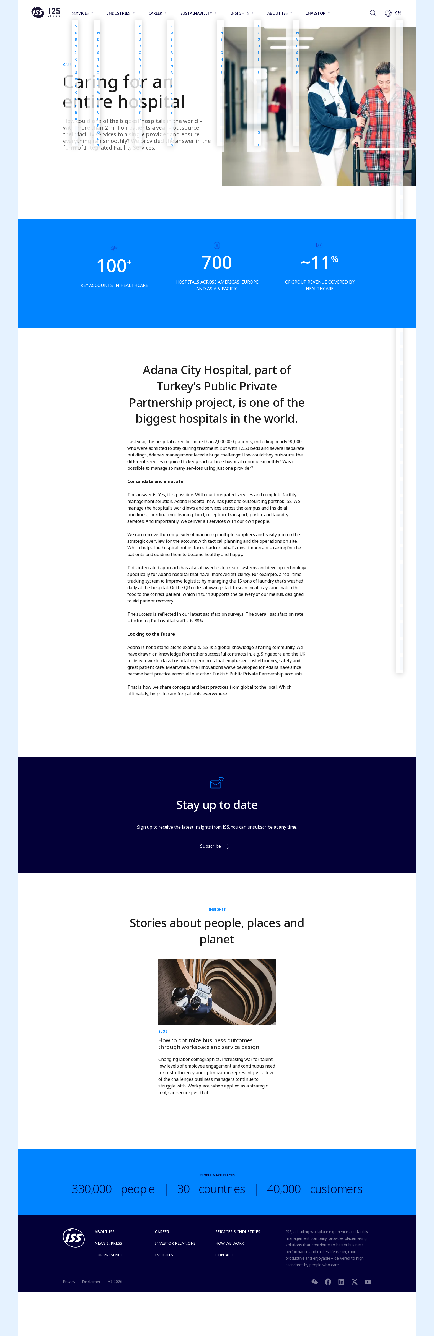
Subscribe (215, 846)
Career (162, 1231)
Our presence (109, 1254)
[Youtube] (368, 1281)
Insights (164, 1254)
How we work (229, 1243)
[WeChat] (314, 1281)
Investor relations (175, 1243)
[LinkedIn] (341, 1281)
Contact (224, 1254)
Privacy (69, 1281)
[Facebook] (328, 1281)
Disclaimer (91, 1281)
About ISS (105, 1231)
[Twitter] (354, 1281)
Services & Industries (237, 1231)
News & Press (108, 1243)
